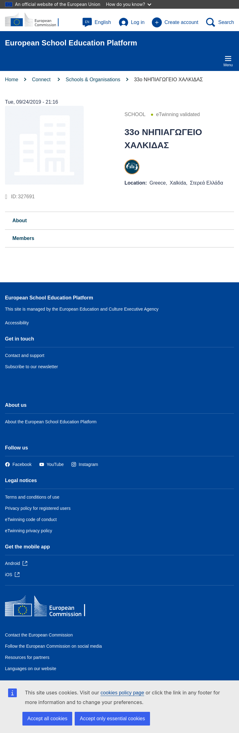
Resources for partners (27, 657)
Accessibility (17, 322)
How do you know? (128, 4)
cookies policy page (122, 692)
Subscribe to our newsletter (31, 366)
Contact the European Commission (39, 634)
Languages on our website (30, 668)
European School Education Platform (49, 297)
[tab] (119, 221)
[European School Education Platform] (35, 19)
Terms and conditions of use (32, 497)
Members (23, 238)
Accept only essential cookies (112, 718)
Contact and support (24, 355)
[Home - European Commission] (50, 607)
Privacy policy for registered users (38, 508)
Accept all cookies (47, 718)
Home (11, 79)
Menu (228, 61)
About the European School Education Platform (50, 421)
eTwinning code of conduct (31, 519)
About (19, 220)
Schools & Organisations (93, 79)
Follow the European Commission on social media (53, 646)
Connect (42, 79)
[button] (96, 22)
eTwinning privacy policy (28, 530)
